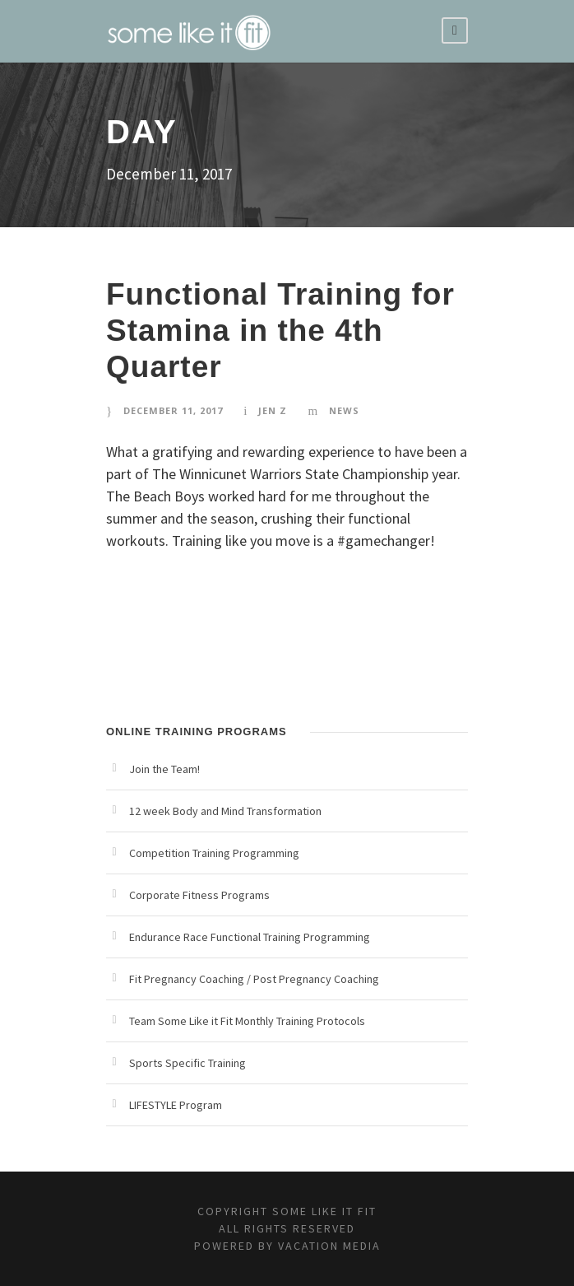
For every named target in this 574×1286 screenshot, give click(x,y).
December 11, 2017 (173, 410)
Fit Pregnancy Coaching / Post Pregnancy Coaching (254, 978)
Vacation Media (329, 1245)
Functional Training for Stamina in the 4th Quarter (280, 330)
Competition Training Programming (214, 853)
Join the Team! (164, 769)
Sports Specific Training (187, 1062)
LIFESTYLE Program (175, 1104)
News (344, 410)
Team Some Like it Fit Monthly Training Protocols (247, 1020)
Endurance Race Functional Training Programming (249, 937)
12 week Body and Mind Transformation (225, 811)
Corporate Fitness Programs (199, 895)
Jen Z (272, 410)
